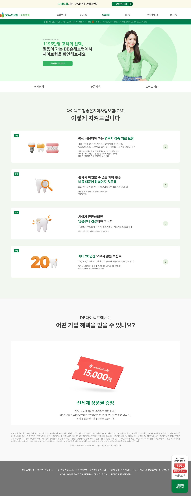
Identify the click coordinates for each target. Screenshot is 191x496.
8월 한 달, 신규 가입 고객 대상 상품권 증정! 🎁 (69, 22)
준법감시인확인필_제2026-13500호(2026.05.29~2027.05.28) (121, 22)
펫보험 (127, 14)
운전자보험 (61, 14)
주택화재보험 (152, 14)
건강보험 (83, 14)
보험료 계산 (152, 86)
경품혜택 (95, 86)
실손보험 (106, 14)
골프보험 (173, 14)
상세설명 (39, 86)
